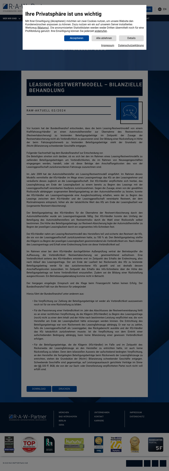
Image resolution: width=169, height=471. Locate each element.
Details (131, 38)
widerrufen (101, 31)
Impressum (107, 45)
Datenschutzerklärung (131, 45)
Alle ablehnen (104, 38)
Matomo (43, 27)
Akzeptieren (76, 38)
